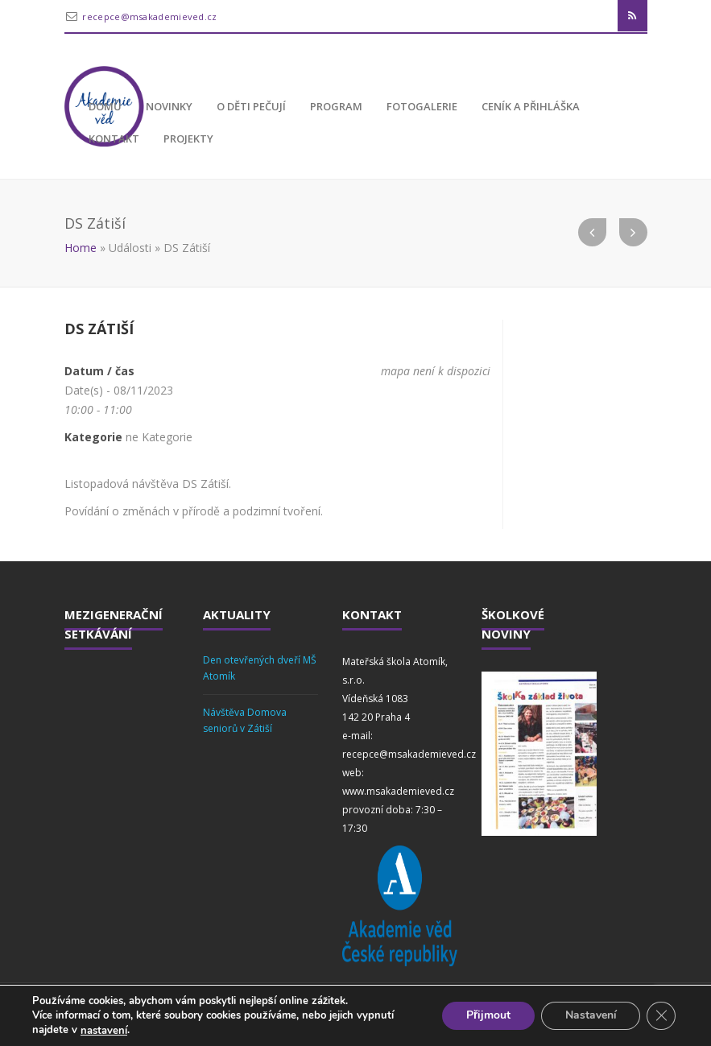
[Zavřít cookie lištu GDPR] (661, 1016)
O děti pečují (251, 106)
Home (80, 247)
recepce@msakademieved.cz (149, 16)
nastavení (104, 1030)
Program (336, 106)
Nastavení (590, 1015)
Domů (105, 106)
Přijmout (487, 1015)
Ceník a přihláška (531, 106)
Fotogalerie (422, 106)
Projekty (188, 138)
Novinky (169, 106)
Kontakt (114, 138)
